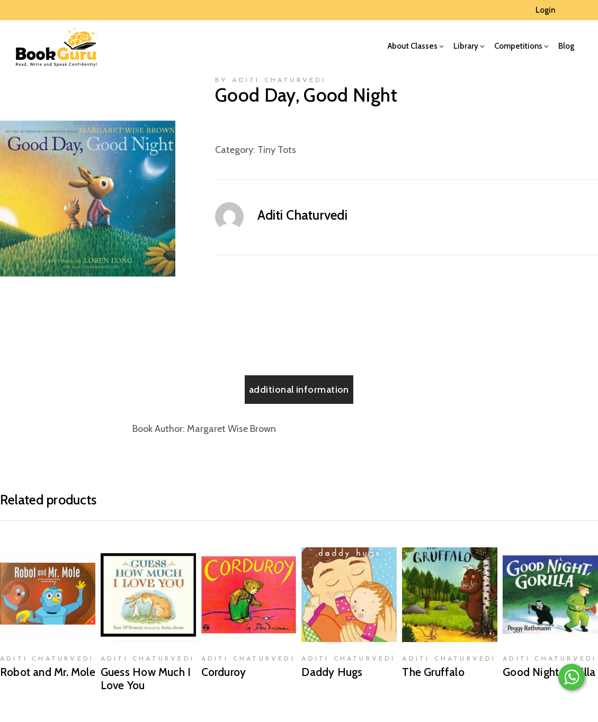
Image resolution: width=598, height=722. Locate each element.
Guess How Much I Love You (146, 678)
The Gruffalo (433, 672)
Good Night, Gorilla (549, 672)
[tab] (299, 389)
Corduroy (223, 672)
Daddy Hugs (331, 672)
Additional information (299, 389)
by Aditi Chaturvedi (270, 80)
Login (545, 10)
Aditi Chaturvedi (302, 215)
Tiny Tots (276, 150)
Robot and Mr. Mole (47, 672)
